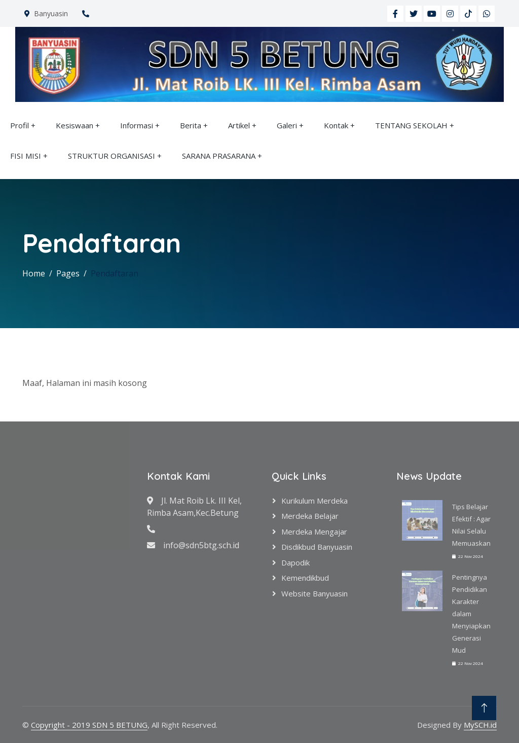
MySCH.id (480, 725)
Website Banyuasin (314, 593)
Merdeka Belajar (310, 516)
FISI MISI (25, 156)
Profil (19, 125)
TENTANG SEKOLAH (411, 125)
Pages (68, 273)
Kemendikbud (305, 578)
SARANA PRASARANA (218, 156)
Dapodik (295, 562)
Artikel (239, 125)
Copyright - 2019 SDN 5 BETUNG (89, 725)
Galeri (287, 125)
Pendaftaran (114, 273)
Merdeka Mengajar (314, 531)
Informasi (136, 125)
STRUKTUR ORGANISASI (111, 156)
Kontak (336, 125)
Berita (190, 125)
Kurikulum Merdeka (314, 501)
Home (33, 273)
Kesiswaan (74, 125)
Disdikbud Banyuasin (316, 547)
